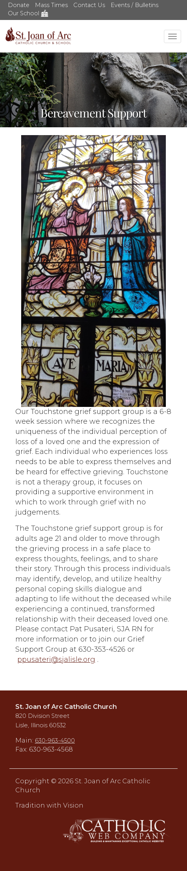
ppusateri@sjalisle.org (56, 659)
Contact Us (89, 5)
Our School (28, 13)
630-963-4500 (55, 740)
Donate (18, 5)
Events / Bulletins (134, 5)
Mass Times (51, 5)
